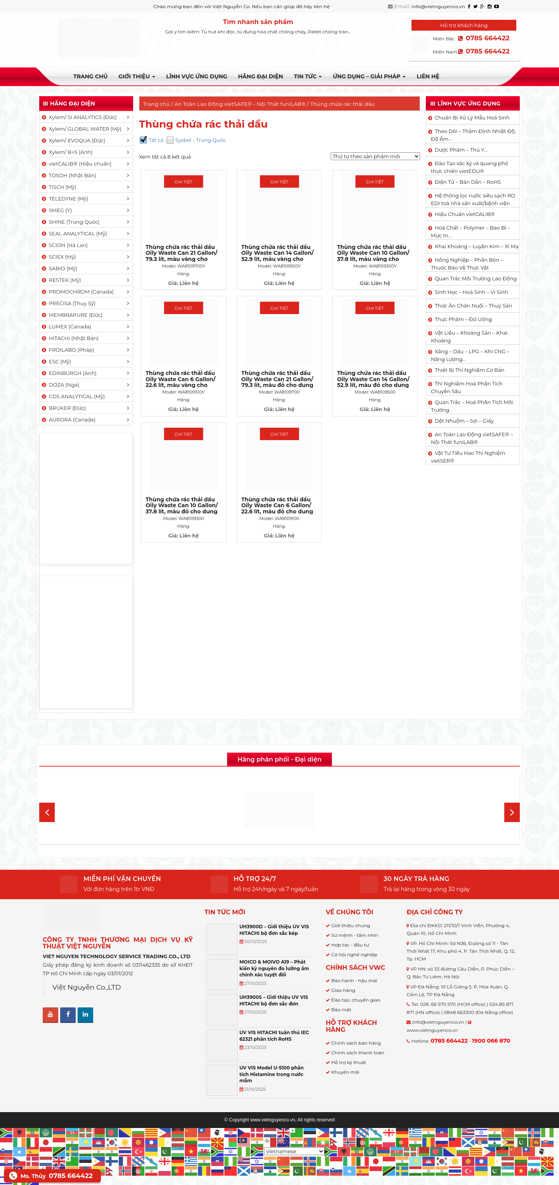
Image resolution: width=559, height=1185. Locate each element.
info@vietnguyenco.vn (438, 6)
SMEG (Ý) (56, 210)
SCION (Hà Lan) (64, 245)
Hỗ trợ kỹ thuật (348, 1062)
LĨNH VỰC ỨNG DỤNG (196, 76)
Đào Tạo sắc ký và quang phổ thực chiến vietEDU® (469, 167)
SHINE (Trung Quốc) (70, 222)
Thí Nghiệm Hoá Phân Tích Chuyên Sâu (467, 387)
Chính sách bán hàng (356, 1043)
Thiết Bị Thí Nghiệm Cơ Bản (470, 370)
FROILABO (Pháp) (67, 350)
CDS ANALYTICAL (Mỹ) (73, 396)
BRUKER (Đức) (63, 408)
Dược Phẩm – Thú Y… (461, 150)
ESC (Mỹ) (56, 361)
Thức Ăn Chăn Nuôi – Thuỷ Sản (473, 305)
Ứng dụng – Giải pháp (369, 76)
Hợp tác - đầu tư (350, 945)
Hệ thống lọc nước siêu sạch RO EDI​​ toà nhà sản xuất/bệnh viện (473, 199)
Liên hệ (428, 76)
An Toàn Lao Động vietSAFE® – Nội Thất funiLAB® (472, 438)
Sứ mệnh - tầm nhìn (354, 935)
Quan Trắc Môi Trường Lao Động (476, 278)
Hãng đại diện (260, 76)
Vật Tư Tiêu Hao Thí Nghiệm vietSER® (468, 457)
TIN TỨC (308, 76)
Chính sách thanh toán (357, 1052)
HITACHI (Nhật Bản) (70, 338)
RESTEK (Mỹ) (61, 280)
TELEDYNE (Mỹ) (64, 198)
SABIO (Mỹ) (59, 268)
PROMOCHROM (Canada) (77, 291)
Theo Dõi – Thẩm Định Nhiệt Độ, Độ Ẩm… (473, 135)
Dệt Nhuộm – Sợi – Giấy (464, 421)
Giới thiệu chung (350, 925)
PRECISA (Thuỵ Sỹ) (68, 303)
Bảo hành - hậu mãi (354, 980)
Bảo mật (341, 1009)
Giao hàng (343, 990)
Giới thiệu (136, 76)
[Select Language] (294, 1151)
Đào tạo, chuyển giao (355, 1000)
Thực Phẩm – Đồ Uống (463, 319)
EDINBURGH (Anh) (69, 373)
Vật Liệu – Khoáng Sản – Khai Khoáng (469, 337)
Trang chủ (90, 76)
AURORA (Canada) (68, 419)
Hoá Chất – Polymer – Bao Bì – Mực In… (470, 231)
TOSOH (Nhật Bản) (68, 175)
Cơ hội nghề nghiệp (354, 954)
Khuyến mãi (345, 1072)
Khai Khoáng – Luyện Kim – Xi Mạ (477, 246)
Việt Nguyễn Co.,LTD (86, 987)
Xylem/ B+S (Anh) (66, 152)
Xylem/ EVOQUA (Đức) (73, 140)
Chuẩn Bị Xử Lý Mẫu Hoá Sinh (472, 117)
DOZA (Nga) (60, 385)
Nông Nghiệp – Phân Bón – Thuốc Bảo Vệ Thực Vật (467, 264)
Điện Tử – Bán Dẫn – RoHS (468, 182)
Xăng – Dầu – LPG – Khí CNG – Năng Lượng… (470, 355)
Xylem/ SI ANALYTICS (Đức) (79, 117)
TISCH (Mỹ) (58, 187)
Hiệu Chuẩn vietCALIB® (465, 214)
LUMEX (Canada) (66, 326)
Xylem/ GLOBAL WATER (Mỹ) (81, 129)
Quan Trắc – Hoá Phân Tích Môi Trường (472, 406)
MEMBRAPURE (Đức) (71, 315)
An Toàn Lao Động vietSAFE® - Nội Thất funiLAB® (240, 104)
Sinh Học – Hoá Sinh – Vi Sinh (471, 292)
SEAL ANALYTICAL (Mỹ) (74, 233)
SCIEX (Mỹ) (58, 257)
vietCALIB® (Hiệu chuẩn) (76, 164)
